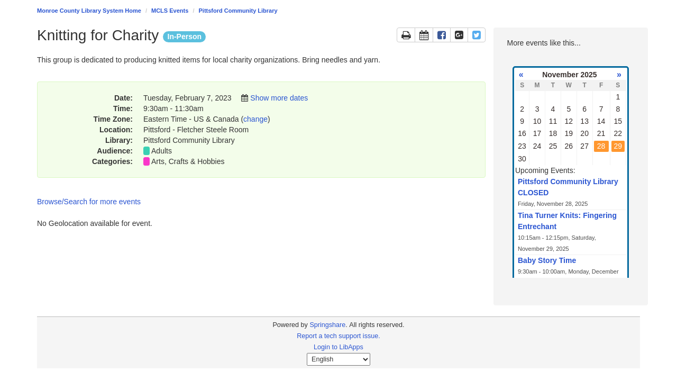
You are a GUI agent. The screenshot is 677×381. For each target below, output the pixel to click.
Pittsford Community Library (238, 10)
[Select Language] (338, 359)
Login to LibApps (338, 347)
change (255, 119)
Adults (161, 151)
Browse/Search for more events (89, 201)
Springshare (327, 325)
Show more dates (279, 98)
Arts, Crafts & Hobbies (188, 161)
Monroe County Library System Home (89, 10)
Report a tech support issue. (338, 336)
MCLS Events (169, 10)
